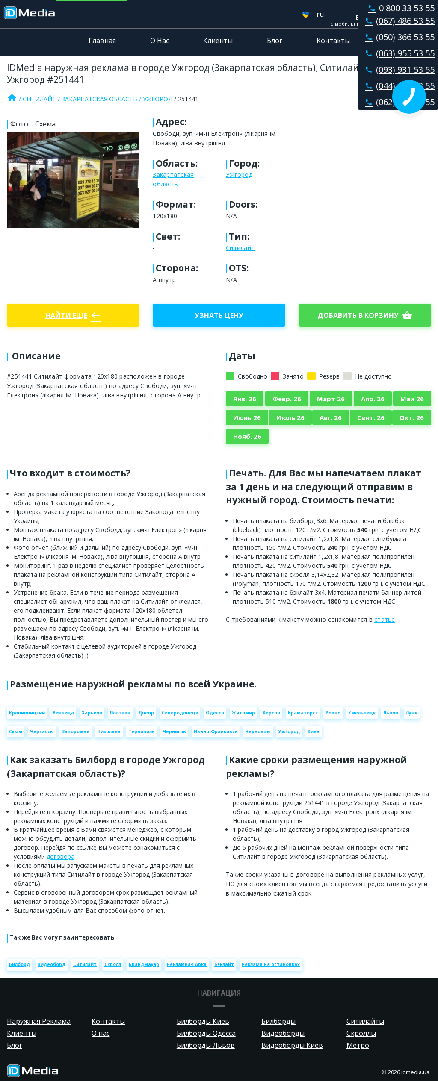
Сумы (15, 731)
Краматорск (303, 713)
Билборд (19, 964)
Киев (314, 731)
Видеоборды (283, 1033)
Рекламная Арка (187, 964)
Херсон (271, 713)
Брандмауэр (144, 964)
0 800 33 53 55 (399, 8)
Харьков (92, 713)
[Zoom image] (73, 179)
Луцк (411, 713)
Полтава (120, 713)
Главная (102, 40)
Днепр (146, 713)
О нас (101, 1033)
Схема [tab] (45, 124)
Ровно (333, 713)
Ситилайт (39, 99)
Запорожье (75, 731)
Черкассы (42, 731)
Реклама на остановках (271, 964)
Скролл (112, 964)
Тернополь (141, 731)
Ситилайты (365, 1021)
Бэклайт (224, 964)
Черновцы (258, 731)
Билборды (278, 1021)
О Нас (159, 40)
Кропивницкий (27, 713)
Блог (274, 40)
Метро (357, 1045)
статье (384, 619)
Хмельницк (362, 713)
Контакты (333, 40)
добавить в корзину (364, 315)
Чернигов (174, 731)
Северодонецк (180, 713)
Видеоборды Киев (292, 1045)
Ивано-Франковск (215, 731)
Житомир (243, 713)
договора (60, 856)
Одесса (215, 713)
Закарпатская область (99, 99)
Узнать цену (219, 315)
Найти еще (73, 315)
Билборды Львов (206, 1045)
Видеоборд (51, 964)
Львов (390, 713)
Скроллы (361, 1033)
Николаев (109, 731)
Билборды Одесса (206, 1033)
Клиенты (218, 40)
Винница (63, 713)
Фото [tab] (19, 124)
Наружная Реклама (39, 1021)
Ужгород (157, 99)
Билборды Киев (203, 1021)
